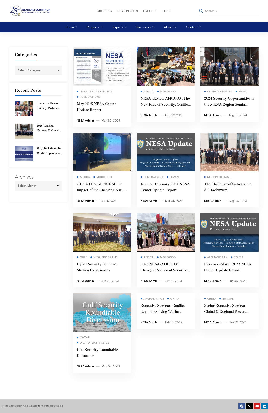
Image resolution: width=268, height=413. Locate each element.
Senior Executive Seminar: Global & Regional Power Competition (225, 317)
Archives (24, 177)
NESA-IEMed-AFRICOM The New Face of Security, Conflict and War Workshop (165, 107)
